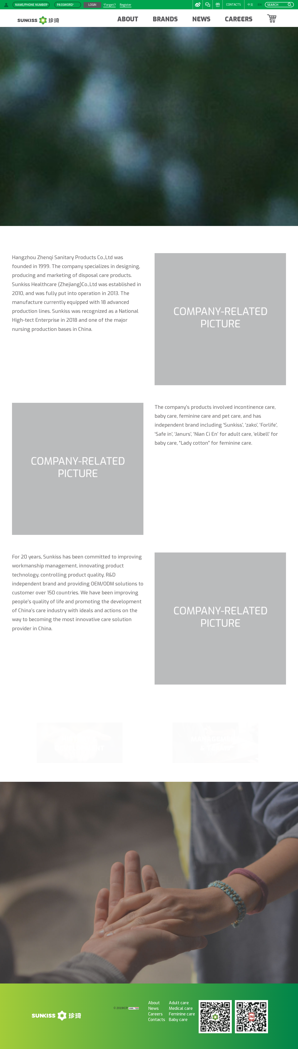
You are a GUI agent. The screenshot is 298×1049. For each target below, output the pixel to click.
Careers (155, 1014)
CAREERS (238, 19)
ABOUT (127, 19)
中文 (250, 4)
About (154, 1003)
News (153, 1008)
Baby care (178, 1019)
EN (260, 4)
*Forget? (109, 5)
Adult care (179, 1003)
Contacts (156, 1019)
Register (125, 5)
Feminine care (182, 1014)
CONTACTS (233, 5)
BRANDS (165, 19)
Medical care (181, 1008)
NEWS (201, 19)
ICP (125, 1008)
